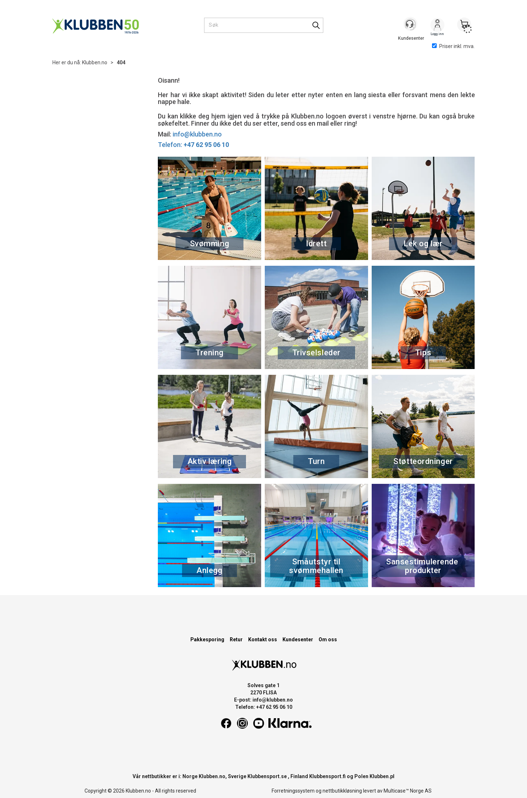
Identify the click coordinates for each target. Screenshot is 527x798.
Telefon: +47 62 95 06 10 (263, 707)
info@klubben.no (197, 134)
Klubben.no (94, 62)
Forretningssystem (293, 791)
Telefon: (193, 144)
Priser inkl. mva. (453, 46)
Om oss (328, 639)
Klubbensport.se (267, 776)
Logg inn (437, 25)
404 (121, 62)
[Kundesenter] (411, 25)
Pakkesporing (207, 639)
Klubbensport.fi (327, 776)
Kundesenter (297, 639)
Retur (236, 639)
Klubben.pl (382, 776)
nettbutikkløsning (342, 791)
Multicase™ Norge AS (408, 791)
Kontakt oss (262, 639)
